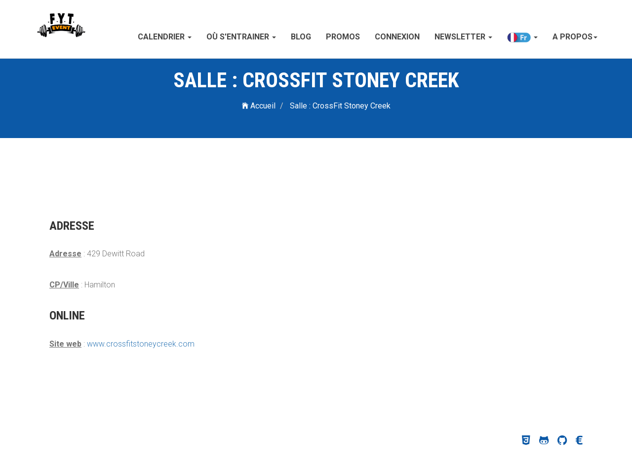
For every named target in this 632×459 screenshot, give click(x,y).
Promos (343, 36)
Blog (301, 36)
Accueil (259, 105)
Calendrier (165, 36)
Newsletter (463, 36)
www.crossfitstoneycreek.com (141, 344)
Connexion (397, 36)
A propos (575, 36)
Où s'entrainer (241, 36)
